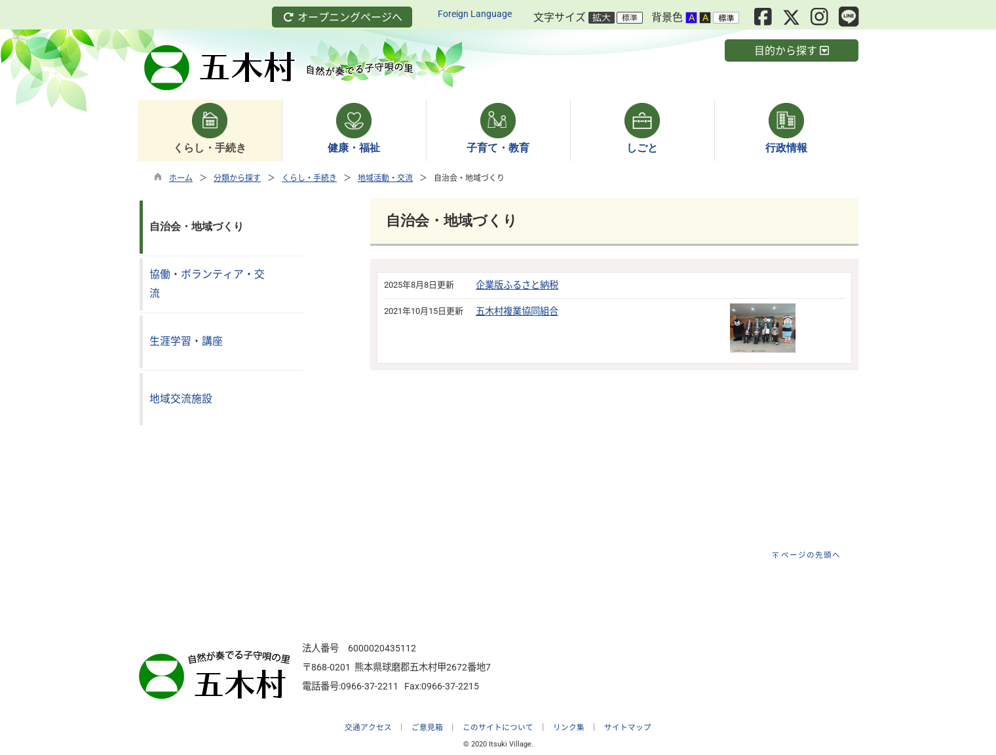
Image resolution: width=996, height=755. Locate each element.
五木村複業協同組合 (517, 311)
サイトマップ (627, 727)
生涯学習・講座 (186, 341)
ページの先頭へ (811, 555)
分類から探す (237, 178)
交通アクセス (368, 727)
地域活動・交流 (385, 178)
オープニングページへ (342, 17)
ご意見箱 (427, 727)
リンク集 (568, 727)
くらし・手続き (309, 178)
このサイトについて (498, 727)
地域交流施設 (180, 399)
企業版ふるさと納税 (517, 285)
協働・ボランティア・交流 (207, 284)
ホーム (181, 178)
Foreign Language (475, 14)
